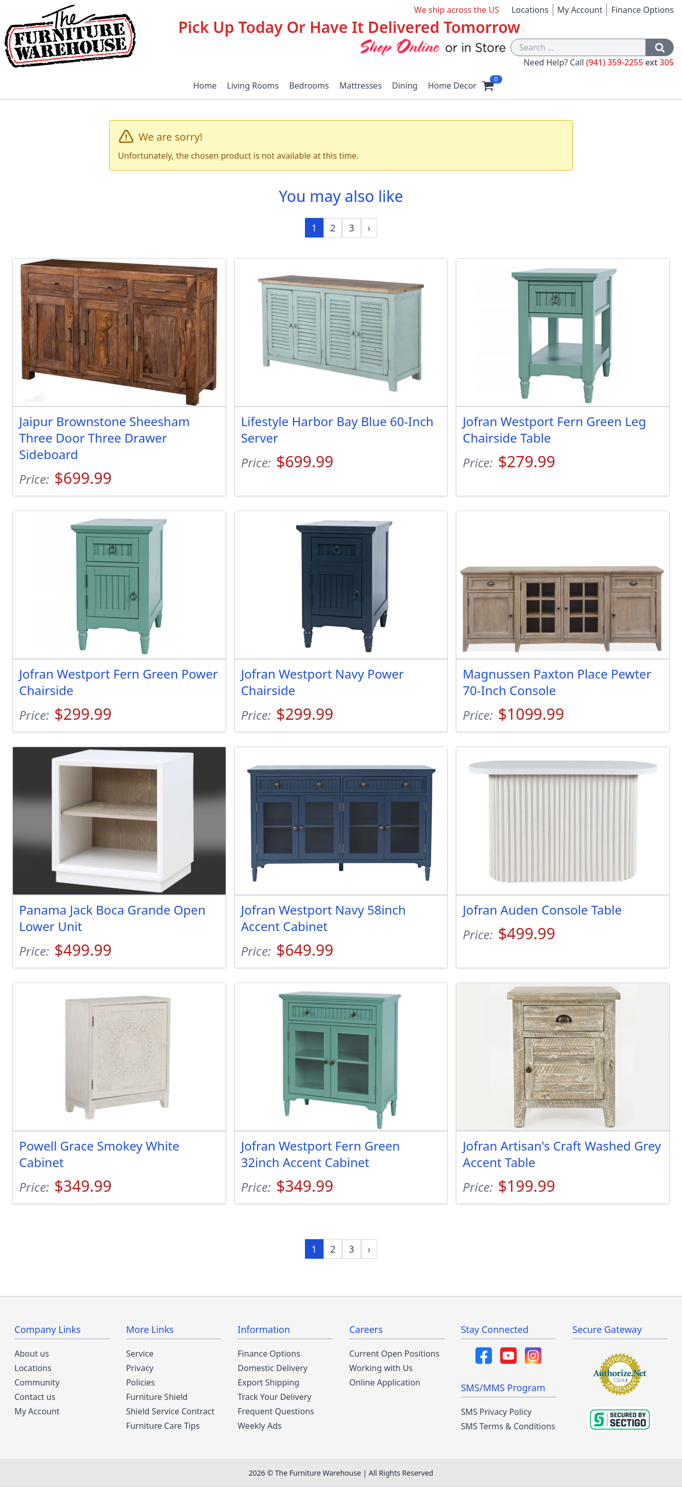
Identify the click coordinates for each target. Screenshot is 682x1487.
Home (205, 85)
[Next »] (369, 228)
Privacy (140, 1368)
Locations (530, 9)
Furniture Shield (157, 1396)
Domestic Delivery (272, 1368)
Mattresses (360, 85)
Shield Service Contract (170, 1411)
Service (140, 1353)
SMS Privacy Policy (496, 1411)
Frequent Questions (275, 1411)
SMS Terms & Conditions (508, 1426)
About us (31, 1353)
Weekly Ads (259, 1425)
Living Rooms (253, 85)
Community (37, 1382)
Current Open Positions (394, 1353)
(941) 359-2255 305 (630, 62)
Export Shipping (268, 1382)
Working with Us (381, 1368)
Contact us (35, 1396)
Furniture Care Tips (163, 1425)
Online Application (384, 1382)
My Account (580, 9)
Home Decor (452, 85)
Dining (405, 85)
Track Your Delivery (274, 1396)
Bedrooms (309, 85)
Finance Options (642, 9)
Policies (140, 1382)
